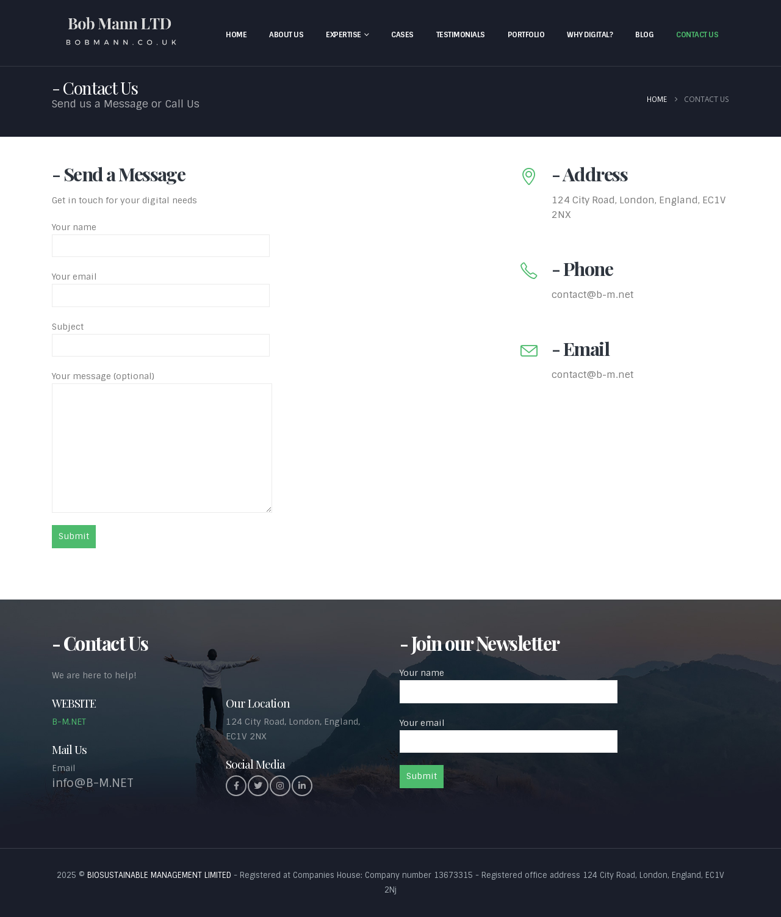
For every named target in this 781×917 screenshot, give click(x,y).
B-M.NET (69, 721)
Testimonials (460, 35)
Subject (161, 335)
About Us (286, 35)
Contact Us (697, 35)
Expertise (343, 35)
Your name (161, 236)
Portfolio (526, 35)
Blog (644, 35)
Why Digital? (590, 35)
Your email (161, 285)
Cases (402, 35)
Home (236, 35)
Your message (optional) (162, 412)
